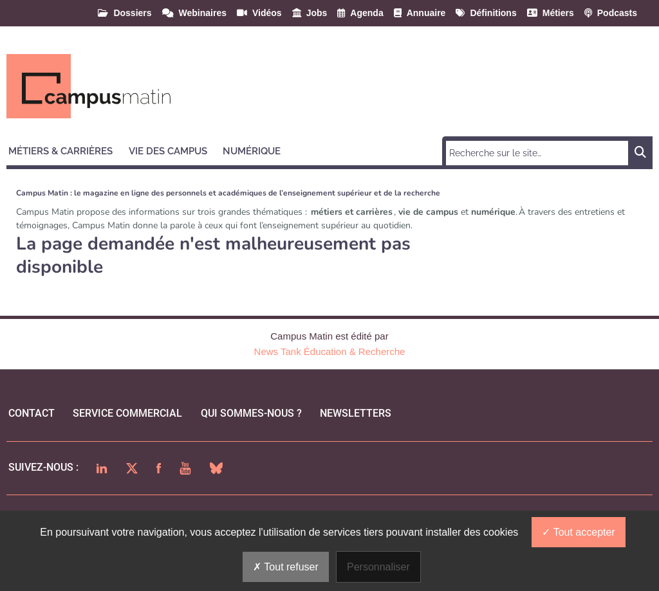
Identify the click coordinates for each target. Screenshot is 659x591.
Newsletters (355, 413)
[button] (66, 149)
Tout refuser (286, 566)
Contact (31, 413)
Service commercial (127, 413)
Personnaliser (378, 566)
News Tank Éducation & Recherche (329, 351)
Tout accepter (578, 532)
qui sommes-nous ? (251, 413)
